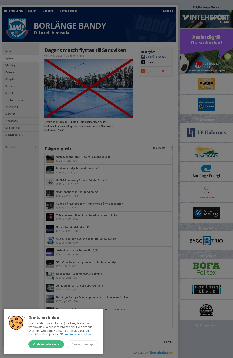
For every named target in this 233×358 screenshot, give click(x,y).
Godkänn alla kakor (46, 344)
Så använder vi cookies (75, 334)
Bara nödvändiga (82, 344)
